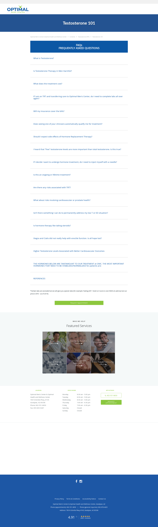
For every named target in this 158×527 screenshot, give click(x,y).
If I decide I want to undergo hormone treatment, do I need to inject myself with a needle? (75, 162)
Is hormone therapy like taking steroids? (52, 225)
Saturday (78, 408)
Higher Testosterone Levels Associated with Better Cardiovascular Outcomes (68, 251)
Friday (78, 405)
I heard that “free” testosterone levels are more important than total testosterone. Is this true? (77, 149)
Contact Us (102, 499)
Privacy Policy (59, 499)
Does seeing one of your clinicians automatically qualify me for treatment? (67, 124)
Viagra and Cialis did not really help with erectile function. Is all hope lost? (67, 238)
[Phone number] (111, 395)
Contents (72, 37)
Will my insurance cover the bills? (48, 111)
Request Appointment (79, 303)
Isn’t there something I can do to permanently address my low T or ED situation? (70, 213)
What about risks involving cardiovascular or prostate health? (61, 200)
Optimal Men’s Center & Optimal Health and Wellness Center (48, 37)
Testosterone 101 (97, 37)
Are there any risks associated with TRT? (52, 187)
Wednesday (78, 399)
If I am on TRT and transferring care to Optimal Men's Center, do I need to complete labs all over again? (78, 97)
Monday (78, 394)
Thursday (78, 402)
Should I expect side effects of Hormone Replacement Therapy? (62, 136)
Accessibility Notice (89, 499)
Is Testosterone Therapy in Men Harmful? (52, 71)
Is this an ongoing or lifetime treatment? (52, 174)
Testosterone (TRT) (84, 37)
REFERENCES (39, 278)
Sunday (78, 410)
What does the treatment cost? (47, 83)
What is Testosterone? (43, 58)
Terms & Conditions (73, 499)
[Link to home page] (16, 9)
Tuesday (78, 397)
